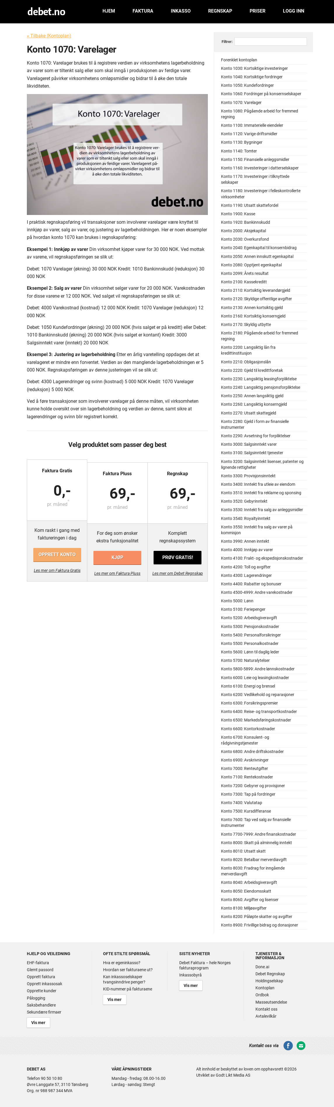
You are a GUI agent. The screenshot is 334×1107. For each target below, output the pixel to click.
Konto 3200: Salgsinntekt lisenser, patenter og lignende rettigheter (262, 464)
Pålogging (36, 998)
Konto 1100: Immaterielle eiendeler (252, 125)
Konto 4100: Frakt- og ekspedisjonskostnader (262, 558)
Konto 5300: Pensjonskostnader (250, 626)
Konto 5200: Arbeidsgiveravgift (249, 617)
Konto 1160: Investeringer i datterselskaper (260, 168)
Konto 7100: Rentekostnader (247, 777)
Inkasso (181, 11)
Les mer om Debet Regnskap (177, 570)
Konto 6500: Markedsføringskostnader (256, 720)
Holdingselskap (269, 980)
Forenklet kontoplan (239, 60)
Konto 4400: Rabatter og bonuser (251, 584)
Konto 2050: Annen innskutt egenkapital (257, 256)
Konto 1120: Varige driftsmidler (249, 133)
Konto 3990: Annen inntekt (245, 541)
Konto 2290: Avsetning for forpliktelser (255, 435)
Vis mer (36, 1022)
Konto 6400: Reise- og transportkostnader (259, 711)
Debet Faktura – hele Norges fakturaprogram (205, 965)
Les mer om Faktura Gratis (57, 570)
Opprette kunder (41, 990)
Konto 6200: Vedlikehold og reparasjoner (257, 694)
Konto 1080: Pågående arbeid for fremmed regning (259, 114)
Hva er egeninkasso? (121, 962)
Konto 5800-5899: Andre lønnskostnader (258, 669)
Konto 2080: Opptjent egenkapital (251, 265)
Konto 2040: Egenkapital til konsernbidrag (259, 247)
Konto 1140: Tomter (239, 151)
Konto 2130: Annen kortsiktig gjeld (252, 307)
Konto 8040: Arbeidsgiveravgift (249, 882)
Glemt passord (40, 969)
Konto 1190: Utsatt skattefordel (249, 205)
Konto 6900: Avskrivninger (245, 760)
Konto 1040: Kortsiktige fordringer (252, 76)
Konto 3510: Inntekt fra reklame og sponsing (261, 492)
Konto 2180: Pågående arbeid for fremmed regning (259, 336)
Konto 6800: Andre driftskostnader (252, 751)
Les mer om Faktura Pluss (117, 570)
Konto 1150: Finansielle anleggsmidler (255, 159)
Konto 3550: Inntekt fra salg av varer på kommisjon (257, 530)
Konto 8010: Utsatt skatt (243, 851)
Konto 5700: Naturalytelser (245, 660)
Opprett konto (57, 554)
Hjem (108, 11)
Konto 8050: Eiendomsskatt (246, 891)
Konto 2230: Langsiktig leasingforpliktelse (259, 378)
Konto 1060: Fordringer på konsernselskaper (261, 93)
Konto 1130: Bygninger (241, 142)
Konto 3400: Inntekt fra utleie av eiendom (258, 484)
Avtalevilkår (265, 1016)
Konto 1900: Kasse (238, 213)
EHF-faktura (38, 962)
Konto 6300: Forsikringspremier (249, 703)
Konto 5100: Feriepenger (243, 609)
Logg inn (293, 11)
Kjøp (117, 554)
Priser (257, 11)
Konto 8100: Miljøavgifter (244, 908)
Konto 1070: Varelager (241, 102)
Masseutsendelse (271, 1002)
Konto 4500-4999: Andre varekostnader (257, 592)
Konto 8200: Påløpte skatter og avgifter (256, 916)
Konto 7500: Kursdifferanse (246, 811)
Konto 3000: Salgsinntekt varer (249, 444)
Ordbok (262, 995)
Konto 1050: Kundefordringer (247, 85)
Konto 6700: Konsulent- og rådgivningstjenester (245, 740)
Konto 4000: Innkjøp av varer (247, 549)
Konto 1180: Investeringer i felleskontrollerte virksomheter (260, 193)
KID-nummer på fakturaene (127, 989)
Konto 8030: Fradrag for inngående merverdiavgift (253, 871)
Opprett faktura (41, 976)
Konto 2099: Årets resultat (245, 273)
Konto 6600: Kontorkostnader (248, 728)
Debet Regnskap (270, 973)
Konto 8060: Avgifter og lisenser (250, 899)
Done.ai (262, 966)
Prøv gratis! (177, 554)
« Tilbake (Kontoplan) (49, 36)
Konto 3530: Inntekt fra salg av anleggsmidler (262, 509)
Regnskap (220, 11)
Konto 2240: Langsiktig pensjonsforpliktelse (260, 387)
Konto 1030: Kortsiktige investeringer (254, 68)
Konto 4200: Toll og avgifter (246, 567)
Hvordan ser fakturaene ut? (128, 969)
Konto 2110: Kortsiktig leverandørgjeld (255, 290)
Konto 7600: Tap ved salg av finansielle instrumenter (256, 822)
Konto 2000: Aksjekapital (243, 230)
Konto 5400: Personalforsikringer (251, 635)
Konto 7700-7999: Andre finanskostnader (258, 834)
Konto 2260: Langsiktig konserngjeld (254, 404)
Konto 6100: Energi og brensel (248, 686)
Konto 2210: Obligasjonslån (246, 362)
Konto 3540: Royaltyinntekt (245, 518)
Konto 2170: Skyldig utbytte (246, 324)
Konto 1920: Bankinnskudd (245, 222)
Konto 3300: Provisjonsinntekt (248, 475)
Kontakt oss (266, 1009)
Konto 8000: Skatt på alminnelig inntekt (256, 842)
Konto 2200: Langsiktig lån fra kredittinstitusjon (248, 350)
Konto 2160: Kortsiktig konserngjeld (253, 316)
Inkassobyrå (190, 975)
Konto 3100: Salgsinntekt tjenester (252, 452)
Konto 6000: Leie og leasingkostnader (255, 677)
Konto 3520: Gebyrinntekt (244, 501)
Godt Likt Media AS (233, 1073)
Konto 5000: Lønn (237, 600)
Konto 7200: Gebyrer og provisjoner (253, 785)
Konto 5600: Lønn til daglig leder (250, 652)
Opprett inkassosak (44, 983)
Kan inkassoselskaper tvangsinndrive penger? (124, 979)
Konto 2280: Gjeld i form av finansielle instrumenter (255, 424)
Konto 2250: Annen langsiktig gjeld (252, 395)
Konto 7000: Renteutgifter (244, 768)
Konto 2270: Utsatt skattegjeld (248, 413)
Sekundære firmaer (44, 1012)
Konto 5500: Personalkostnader (250, 643)
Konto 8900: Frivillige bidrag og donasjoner (259, 925)
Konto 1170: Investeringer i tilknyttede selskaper (255, 179)
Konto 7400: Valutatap (241, 802)
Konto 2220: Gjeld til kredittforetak (252, 370)
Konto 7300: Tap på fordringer (248, 794)
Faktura (143, 11)
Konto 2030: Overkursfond (245, 239)
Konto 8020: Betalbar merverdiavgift (254, 859)
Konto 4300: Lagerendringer (246, 575)
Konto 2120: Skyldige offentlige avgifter (256, 298)
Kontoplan (264, 987)
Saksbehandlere (41, 1005)
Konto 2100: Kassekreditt (244, 282)
